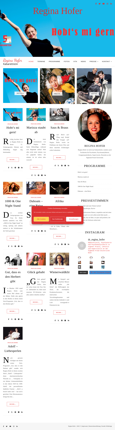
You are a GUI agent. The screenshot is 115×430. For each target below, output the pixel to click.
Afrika (59, 201)
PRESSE (93, 61)
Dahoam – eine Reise (84, 191)
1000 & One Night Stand (85, 186)
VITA (75, 61)
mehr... (13, 159)
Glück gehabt (36, 272)
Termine (41, 61)
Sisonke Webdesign (106, 426)
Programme (54, 61)
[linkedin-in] (111, 4)
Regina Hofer (57, 10)
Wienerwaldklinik (61, 272)
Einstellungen (73, 219)
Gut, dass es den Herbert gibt (13, 276)
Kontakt (106, 61)
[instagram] (108, 4)
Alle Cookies (41, 219)
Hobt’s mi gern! (83, 172)
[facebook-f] (96, 4)
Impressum (85, 426)
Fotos (67, 61)
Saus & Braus (59, 127)
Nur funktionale (57, 219)
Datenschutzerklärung (94, 426)
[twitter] (100, 4)
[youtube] (103, 4)
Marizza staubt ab (83, 177)
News (83, 61)
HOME (31, 61)
